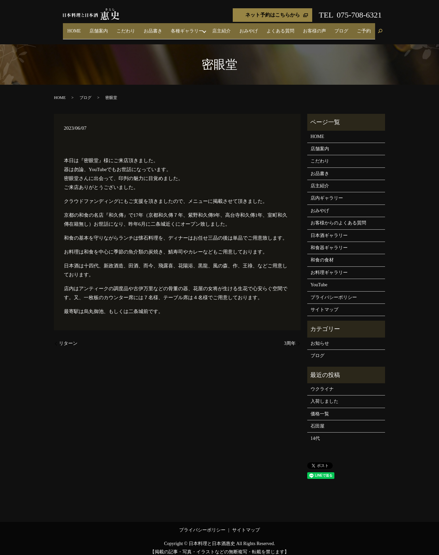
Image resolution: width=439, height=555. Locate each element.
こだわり (170, 27)
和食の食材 (322, 254)
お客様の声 (328, 27)
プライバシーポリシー (334, 291)
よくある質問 (301, 27)
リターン (68, 337)
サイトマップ (324, 303)
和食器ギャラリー (329, 241)
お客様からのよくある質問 (338, 217)
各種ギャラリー (219, 27)
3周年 (290, 337)
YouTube (319, 279)
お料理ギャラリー (329, 266)
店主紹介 (253, 27)
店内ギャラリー (327, 192)
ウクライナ (322, 383)
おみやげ (274, 27)
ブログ (350, 27)
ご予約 (367, 27)
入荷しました (324, 395)
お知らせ (320, 337)
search (380, 28)
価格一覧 (320, 407)
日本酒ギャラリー (329, 229)
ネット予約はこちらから (272, 15)
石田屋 (317, 420)
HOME (129, 27)
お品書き (191, 27)
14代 (315, 432)
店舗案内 (148, 27)
